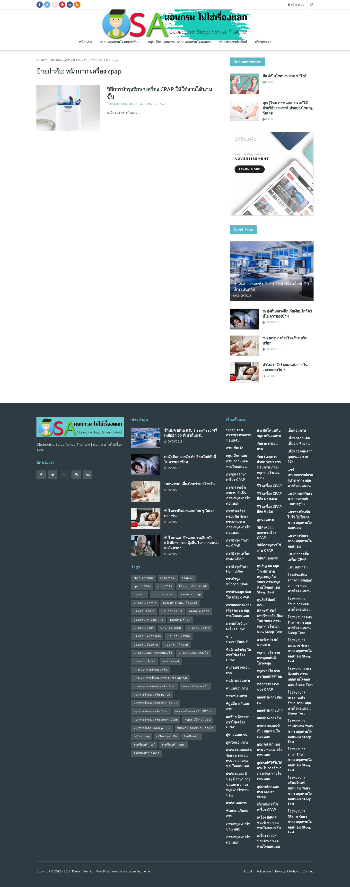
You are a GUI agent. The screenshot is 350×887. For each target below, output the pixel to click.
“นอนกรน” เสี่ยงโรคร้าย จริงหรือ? (190, 483)
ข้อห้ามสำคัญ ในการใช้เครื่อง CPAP (238, 655)
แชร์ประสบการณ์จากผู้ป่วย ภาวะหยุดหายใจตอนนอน (300, 478)
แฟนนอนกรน (298, 567)
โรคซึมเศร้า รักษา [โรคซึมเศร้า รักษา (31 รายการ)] (174, 745)
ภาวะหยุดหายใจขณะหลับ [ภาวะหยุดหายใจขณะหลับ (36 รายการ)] (150, 670)
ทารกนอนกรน (236, 696)
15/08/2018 (271, 322)
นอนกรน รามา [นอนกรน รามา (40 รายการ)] (144, 628)
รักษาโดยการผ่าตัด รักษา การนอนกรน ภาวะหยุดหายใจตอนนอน (269, 467)
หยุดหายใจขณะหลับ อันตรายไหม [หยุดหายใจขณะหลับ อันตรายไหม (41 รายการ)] (156, 720)
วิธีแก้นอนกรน (267, 558)
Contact (308, 871)
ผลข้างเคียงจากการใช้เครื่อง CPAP (237, 722)
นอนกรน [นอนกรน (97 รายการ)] (140, 594)
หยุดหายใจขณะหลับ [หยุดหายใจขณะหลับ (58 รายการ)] (195, 686)
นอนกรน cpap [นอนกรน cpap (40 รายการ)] (191, 594)
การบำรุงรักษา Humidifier (237, 569)
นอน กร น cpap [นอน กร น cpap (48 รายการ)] (163, 594)
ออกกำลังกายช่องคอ (269, 700)
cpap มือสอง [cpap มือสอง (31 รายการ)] (142, 586)
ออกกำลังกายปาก (269, 710)
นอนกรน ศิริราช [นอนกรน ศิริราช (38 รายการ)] (199, 628)
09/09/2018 (242, 296)
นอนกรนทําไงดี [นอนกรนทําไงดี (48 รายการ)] (171, 611)
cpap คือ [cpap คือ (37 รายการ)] (188, 578)
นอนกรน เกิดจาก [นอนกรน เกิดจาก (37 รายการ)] (176, 645)
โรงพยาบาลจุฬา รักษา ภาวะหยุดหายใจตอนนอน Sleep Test (300, 625)
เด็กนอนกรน (297, 430)
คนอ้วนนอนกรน (238, 680)
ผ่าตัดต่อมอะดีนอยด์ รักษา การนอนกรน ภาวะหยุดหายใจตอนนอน (238, 785)
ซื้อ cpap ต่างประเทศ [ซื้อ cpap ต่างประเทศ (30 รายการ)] (193, 586)
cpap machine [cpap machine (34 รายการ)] (144, 578)
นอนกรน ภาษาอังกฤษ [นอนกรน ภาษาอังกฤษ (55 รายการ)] (148, 620)
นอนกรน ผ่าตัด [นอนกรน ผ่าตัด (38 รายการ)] (199, 611)
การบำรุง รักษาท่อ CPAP (237, 543)
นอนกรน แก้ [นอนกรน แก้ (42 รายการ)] (170, 661)
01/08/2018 (149, 104)
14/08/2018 (271, 376)
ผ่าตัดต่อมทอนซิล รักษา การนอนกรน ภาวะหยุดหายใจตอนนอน (239, 758)
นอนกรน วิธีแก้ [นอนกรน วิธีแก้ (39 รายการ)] (170, 628)
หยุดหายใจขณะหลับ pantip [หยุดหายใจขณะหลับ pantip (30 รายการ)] (152, 695)
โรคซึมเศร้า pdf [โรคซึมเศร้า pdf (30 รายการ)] (144, 745)
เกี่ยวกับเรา (263, 42)
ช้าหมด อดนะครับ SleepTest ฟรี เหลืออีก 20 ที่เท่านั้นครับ (190, 433)
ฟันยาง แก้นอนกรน (237, 814)
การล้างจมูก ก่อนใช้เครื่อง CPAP (238, 595)
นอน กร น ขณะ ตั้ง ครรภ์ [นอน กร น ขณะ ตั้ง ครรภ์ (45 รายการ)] (180, 603)
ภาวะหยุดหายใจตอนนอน (238, 840)
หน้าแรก (85, 42)
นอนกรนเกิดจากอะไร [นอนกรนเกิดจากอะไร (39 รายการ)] (193, 653)
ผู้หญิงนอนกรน (237, 742)
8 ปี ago (269, 82)
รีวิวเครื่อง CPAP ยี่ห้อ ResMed (269, 496)
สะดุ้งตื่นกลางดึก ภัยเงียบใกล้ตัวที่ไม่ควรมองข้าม (287, 314)
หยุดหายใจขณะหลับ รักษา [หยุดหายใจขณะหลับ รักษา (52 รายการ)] (151, 711)
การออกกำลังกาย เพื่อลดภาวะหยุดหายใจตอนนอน (238, 610)
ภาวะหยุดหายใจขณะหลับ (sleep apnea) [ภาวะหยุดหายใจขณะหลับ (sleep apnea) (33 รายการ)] (160, 678)
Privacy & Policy (286, 871)
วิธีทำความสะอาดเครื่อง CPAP (266, 532)
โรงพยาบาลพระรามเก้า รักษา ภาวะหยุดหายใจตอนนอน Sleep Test (299, 703)
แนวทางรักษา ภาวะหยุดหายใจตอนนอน (300, 541)
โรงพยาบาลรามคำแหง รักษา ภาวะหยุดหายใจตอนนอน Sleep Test (300, 731)
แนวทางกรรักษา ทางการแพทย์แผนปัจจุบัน (300, 499)
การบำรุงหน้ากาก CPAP (237, 582)
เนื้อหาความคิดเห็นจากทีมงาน (299, 441)
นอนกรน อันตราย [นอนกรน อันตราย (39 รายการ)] (146, 645)
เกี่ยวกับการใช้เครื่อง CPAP (267, 807)
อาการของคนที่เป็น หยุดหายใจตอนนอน (268, 731)
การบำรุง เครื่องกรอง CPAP (238, 556)
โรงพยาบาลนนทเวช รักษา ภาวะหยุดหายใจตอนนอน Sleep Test (300, 651)
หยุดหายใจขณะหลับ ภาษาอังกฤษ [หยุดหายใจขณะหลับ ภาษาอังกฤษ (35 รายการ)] (156, 703)
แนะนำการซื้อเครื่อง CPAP (298, 557)
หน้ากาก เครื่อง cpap (104, 60)
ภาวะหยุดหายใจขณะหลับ (118, 42)
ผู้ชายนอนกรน (236, 734)
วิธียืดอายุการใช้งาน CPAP (269, 548)
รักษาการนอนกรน (267, 446)
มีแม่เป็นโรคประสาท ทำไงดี (284, 76)
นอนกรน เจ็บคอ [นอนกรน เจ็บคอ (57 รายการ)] (145, 661)
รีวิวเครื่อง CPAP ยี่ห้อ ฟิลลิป (269, 509)
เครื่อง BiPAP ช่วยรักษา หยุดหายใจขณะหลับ (269, 822)
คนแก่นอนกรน (237, 688)
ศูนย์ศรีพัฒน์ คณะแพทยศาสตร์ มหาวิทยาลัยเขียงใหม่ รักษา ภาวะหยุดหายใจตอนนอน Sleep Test (270, 616)
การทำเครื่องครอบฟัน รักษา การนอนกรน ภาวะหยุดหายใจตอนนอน (238, 522)
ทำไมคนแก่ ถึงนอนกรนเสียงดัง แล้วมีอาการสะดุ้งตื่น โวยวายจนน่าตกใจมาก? (191, 542)
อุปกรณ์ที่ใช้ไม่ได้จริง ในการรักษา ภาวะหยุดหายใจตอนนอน (269, 771)
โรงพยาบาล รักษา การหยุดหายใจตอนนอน (299, 604)
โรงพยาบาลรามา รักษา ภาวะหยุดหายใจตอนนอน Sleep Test (300, 759)
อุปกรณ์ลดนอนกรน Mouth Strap (268, 791)
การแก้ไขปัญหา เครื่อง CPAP (237, 626)
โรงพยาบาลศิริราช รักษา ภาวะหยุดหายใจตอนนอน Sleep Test (300, 822)
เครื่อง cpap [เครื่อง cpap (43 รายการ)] (142, 736)
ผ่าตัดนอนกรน (236, 803)
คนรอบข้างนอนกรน (238, 670)
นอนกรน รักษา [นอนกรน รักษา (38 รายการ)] (180, 620)
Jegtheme (143, 871)
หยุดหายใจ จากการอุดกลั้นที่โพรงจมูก (268, 658)
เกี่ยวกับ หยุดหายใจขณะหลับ (69, 60)
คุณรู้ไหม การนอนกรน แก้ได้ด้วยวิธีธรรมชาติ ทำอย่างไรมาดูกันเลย (287, 107)
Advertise (264, 871)
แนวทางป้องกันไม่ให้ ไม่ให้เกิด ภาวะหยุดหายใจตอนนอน (300, 520)
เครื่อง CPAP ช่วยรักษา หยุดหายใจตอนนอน (268, 841)
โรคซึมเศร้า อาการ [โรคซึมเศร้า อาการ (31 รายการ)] (146, 753)
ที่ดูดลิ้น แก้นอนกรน (237, 707)
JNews (76, 871)
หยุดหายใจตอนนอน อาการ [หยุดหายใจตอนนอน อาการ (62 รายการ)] (195, 728)
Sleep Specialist (124, 104)
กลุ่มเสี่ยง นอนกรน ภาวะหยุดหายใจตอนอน (179, 42)
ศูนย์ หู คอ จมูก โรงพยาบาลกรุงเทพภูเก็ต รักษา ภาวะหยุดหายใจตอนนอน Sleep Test (268, 579)
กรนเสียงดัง (234, 448)
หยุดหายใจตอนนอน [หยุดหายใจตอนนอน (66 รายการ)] (197, 720)
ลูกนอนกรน (265, 519)
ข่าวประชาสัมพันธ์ (233, 42)
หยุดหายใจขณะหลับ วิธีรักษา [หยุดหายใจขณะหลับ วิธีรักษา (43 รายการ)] (194, 711)
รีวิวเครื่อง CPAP (269, 486)
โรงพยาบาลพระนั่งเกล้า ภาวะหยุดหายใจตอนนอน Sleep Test (300, 676)
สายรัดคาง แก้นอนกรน (267, 642)
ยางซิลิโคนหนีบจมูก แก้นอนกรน (269, 433)
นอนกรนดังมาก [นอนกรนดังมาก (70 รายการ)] (144, 611)
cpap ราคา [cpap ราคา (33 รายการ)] (164, 586)
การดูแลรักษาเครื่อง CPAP (236, 477)
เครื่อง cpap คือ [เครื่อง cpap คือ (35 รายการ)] (166, 736)
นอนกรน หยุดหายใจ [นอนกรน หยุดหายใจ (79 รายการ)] (147, 636)
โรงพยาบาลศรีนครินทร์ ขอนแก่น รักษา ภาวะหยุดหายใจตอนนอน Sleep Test (300, 790)
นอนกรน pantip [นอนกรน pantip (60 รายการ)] (145, 603)
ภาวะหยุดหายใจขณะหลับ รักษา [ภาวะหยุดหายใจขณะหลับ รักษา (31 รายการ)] (154, 686)
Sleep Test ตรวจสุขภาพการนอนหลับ (238, 435)
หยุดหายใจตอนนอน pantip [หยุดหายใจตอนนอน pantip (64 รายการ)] (152, 728)
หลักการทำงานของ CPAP (268, 687)
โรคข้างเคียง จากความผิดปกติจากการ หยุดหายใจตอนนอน (300, 583)
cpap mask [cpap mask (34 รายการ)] (167, 578)
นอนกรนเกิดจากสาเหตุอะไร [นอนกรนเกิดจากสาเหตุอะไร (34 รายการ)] (153, 653)
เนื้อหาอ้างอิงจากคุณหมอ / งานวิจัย (300, 456)
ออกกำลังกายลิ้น (269, 718)
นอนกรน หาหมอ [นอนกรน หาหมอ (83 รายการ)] (178, 636)
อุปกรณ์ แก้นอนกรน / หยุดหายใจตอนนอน (269, 749)
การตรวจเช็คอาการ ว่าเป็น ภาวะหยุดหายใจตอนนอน (238, 495)
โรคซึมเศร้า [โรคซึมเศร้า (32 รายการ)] (192, 736)
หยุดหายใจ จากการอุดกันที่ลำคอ (269, 674)
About (247, 871)
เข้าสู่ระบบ (296, 5)
